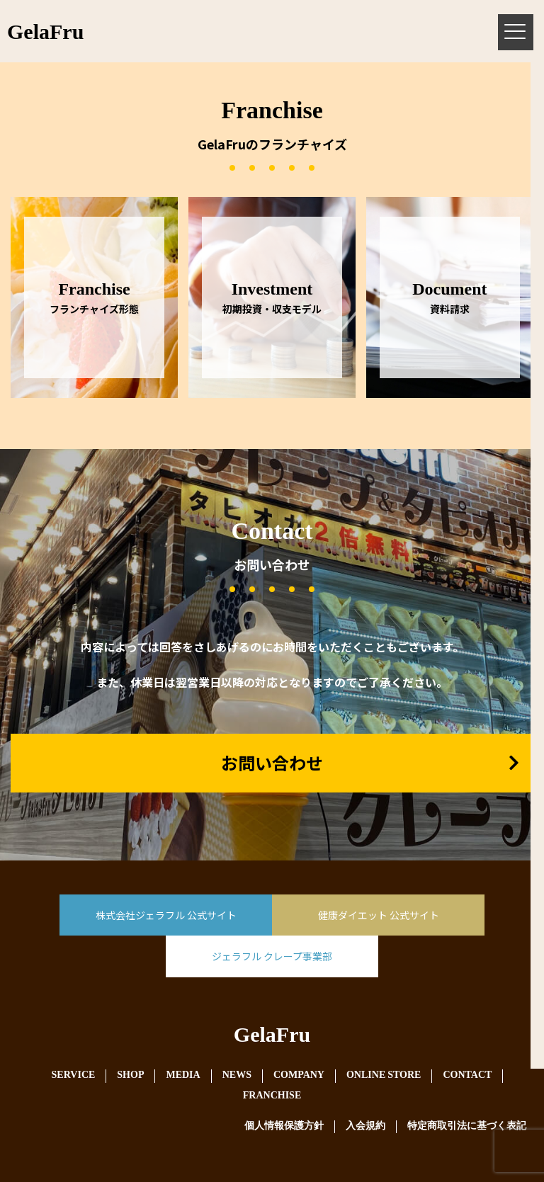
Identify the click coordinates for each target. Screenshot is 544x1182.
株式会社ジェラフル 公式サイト (166, 915)
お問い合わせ (272, 762)
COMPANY (298, 1075)
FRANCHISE (272, 1096)
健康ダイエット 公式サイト (378, 915)
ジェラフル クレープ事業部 (272, 956)
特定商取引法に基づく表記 (466, 1126)
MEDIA (183, 1075)
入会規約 (365, 1126)
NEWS (236, 1075)
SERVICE (74, 1075)
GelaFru (272, 1037)
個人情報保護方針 (284, 1126)
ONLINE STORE (383, 1075)
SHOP (130, 1075)
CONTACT (467, 1075)
